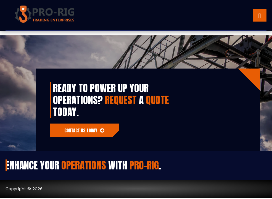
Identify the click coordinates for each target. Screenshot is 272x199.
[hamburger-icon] (259, 15)
